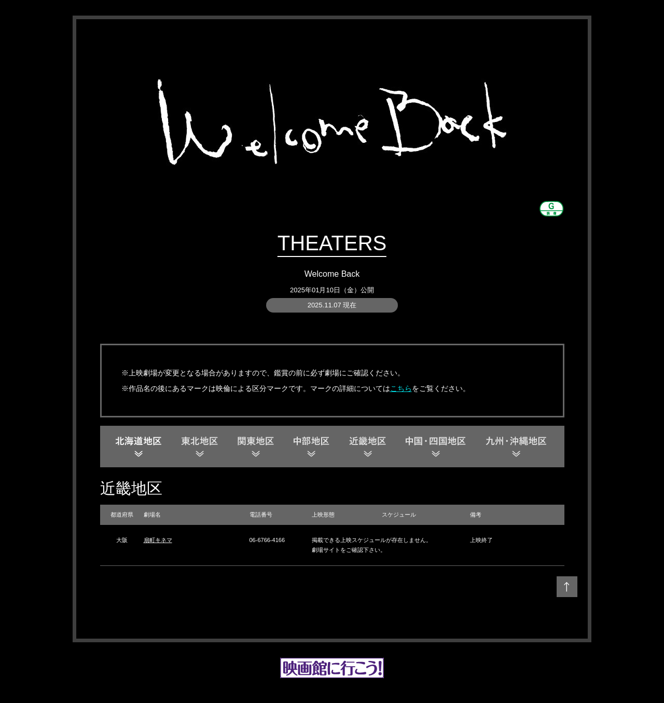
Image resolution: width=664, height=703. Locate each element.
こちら (401, 388)
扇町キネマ (158, 540)
